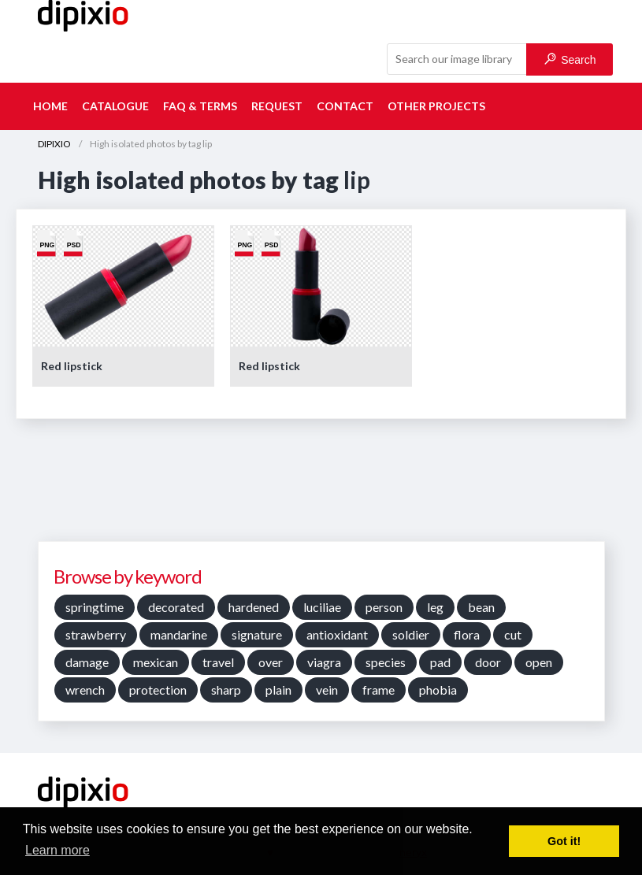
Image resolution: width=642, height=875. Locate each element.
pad (440, 661)
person (384, 606)
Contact (345, 106)
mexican (155, 661)
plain (278, 689)
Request (276, 106)
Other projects (436, 106)
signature (257, 634)
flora (467, 634)
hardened (253, 606)
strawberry (95, 634)
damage (87, 661)
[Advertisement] (321, 485)
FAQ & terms (200, 106)
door (488, 661)
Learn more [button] (57, 850)
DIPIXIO (54, 144)
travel (218, 661)
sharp (226, 689)
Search (570, 59)
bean (481, 606)
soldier (410, 634)
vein (327, 689)
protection (158, 689)
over (270, 661)
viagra (324, 661)
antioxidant (337, 634)
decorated (176, 606)
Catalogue (115, 106)
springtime (94, 606)
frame (378, 689)
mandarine (178, 634)
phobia (438, 689)
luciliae (322, 606)
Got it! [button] (564, 841)
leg (435, 606)
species (386, 661)
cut (512, 634)
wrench (85, 689)
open (538, 661)
